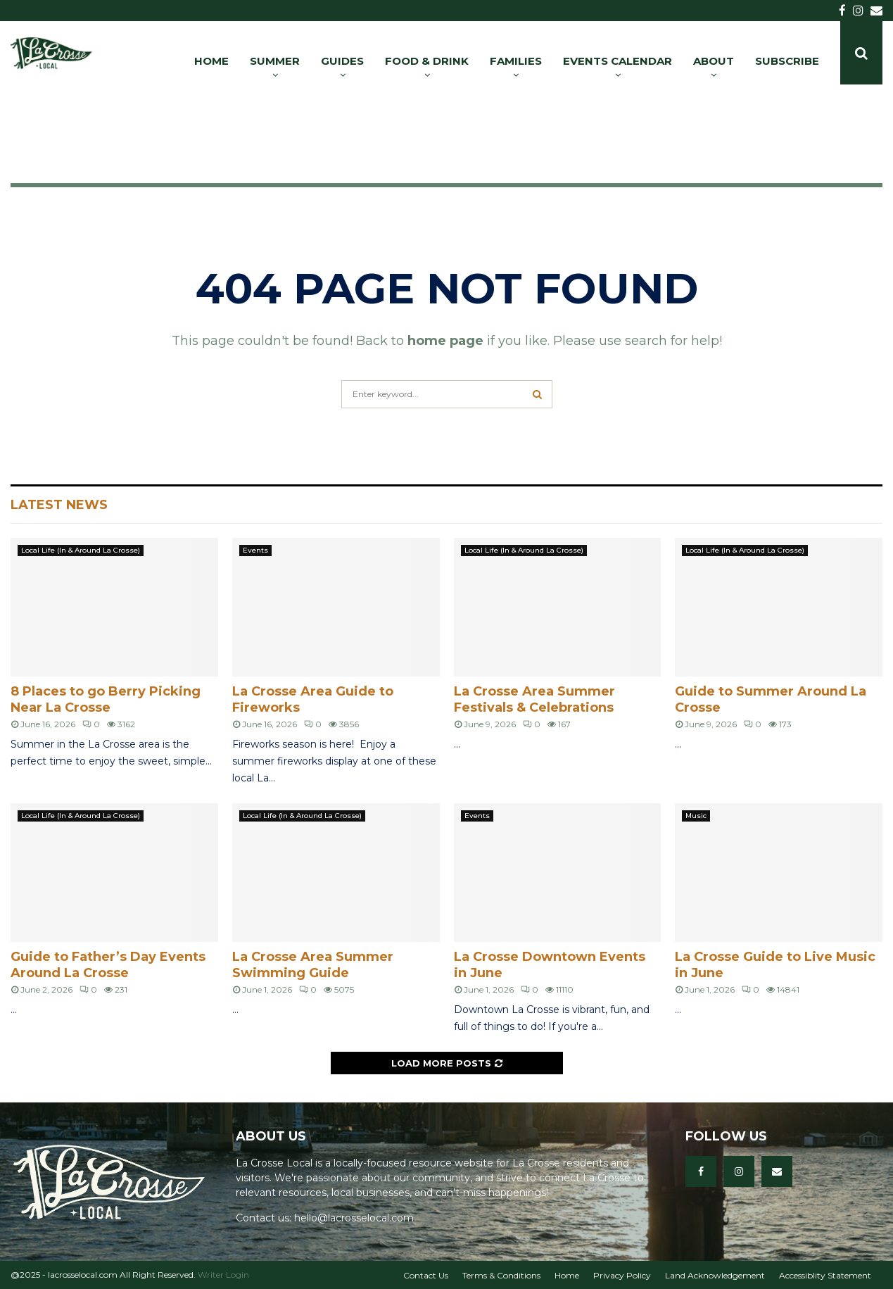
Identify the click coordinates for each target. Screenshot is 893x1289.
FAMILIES (516, 61)
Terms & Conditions (501, 1275)
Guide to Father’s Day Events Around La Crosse (108, 965)
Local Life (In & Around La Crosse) (80, 550)
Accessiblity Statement (825, 1275)
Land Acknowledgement (715, 1275)
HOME (211, 61)
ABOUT (713, 61)
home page (445, 340)
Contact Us (425, 1275)
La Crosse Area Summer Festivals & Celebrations (534, 699)
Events (255, 550)
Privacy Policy (622, 1275)
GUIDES (342, 61)
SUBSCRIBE (787, 61)
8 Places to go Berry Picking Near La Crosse (106, 699)
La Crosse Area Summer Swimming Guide (312, 965)
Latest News (59, 505)
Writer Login (223, 1274)
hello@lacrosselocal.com (354, 1218)
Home (567, 1275)
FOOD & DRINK (427, 61)
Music (696, 815)
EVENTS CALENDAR (617, 61)
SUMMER (275, 61)
